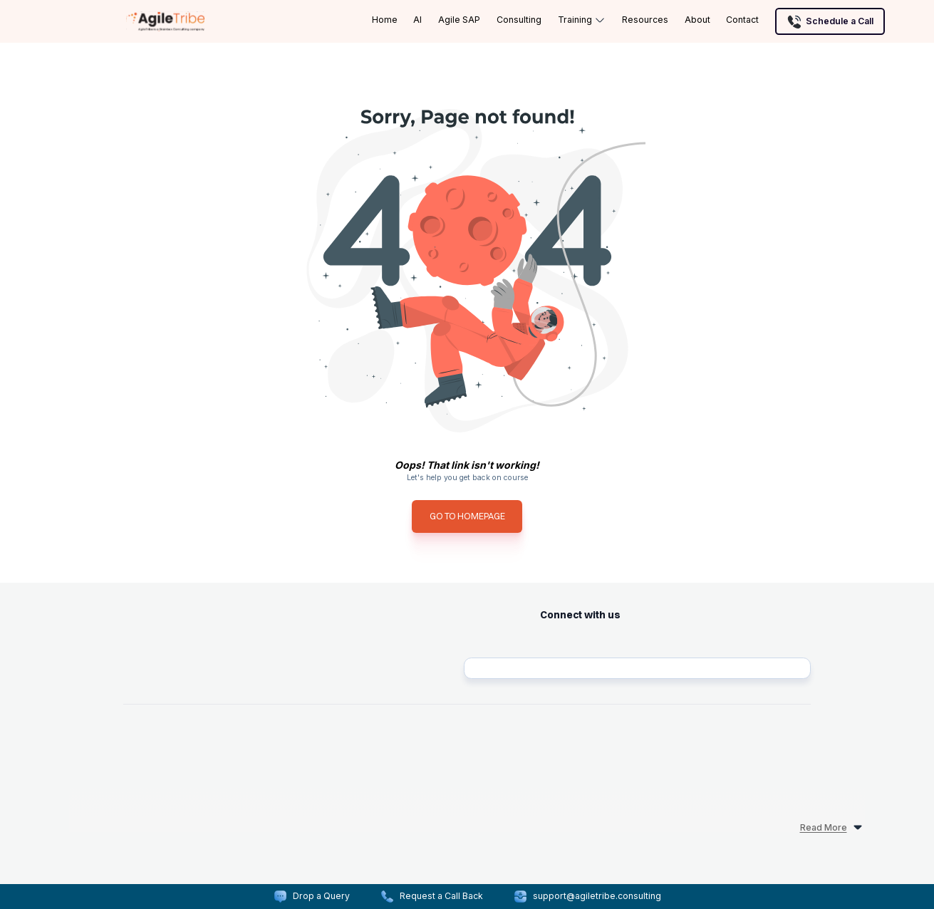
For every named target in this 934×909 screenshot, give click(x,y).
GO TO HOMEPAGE (467, 516)
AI (417, 19)
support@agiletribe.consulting (597, 895)
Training (582, 20)
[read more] (467, 809)
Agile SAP (459, 19)
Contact (742, 19)
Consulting (519, 19)
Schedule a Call (830, 21)
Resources (645, 19)
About (697, 19)
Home (385, 19)
